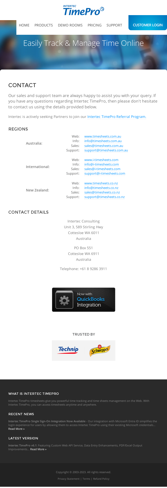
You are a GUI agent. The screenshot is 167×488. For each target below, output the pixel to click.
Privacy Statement (69, 478)
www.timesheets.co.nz (101, 183)
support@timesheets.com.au (106, 150)
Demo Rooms (70, 25)
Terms (86, 478)
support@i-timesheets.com (104, 173)
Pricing (95, 25)
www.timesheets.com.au (102, 136)
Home (24, 25)
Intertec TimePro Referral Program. (116, 116)
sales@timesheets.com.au (103, 145)
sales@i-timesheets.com (102, 169)
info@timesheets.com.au (103, 141)
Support (114, 25)
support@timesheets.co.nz (104, 196)
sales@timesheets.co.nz (102, 192)
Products (44, 25)
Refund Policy (101, 478)
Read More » (16, 429)
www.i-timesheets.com (101, 159)
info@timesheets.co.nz (101, 187)
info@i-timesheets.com (101, 164)
